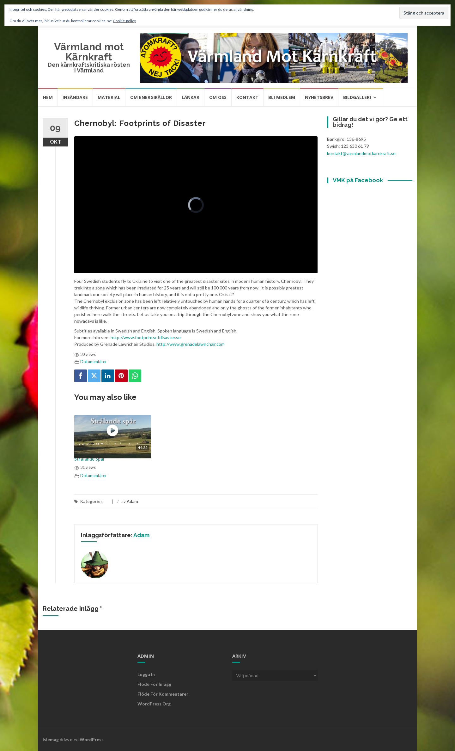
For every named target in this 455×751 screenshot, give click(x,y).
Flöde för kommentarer (162, 694)
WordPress (92, 739)
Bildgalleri (357, 97)
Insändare (75, 97)
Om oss (218, 97)
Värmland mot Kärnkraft (89, 52)
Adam (132, 501)
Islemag (51, 739)
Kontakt (247, 97)
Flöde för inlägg (154, 684)
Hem (48, 97)
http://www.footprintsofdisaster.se (146, 337)
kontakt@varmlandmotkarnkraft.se (361, 153)
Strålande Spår (89, 459)
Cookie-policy (124, 20)
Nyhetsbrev (319, 97)
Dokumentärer (93, 361)
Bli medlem (281, 97)
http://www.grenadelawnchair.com (190, 344)
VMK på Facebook (358, 180)
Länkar (190, 97)
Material (109, 97)
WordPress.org (154, 703)
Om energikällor (151, 97)
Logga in (146, 674)
